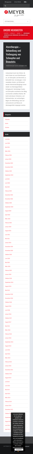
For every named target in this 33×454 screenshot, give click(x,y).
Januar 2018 (8, 314)
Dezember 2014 (9, 370)
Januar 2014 (8, 405)
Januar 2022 (8, 227)
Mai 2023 (7, 187)
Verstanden (19, 449)
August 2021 (8, 231)
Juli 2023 (7, 179)
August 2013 (8, 421)
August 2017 (8, 322)
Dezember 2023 (9, 163)
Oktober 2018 (8, 302)
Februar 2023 (8, 191)
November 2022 (9, 199)
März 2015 (7, 358)
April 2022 (7, 215)
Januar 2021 (8, 242)
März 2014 (7, 397)
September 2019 (9, 282)
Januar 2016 (8, 338)
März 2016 (7, 330)
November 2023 (9, 167)
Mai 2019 (7, 290)
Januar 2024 (8, 159)
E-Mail (25, 2)
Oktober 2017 (8, 318)
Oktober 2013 (8, 413)
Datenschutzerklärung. (18, 447)
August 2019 (8, 286)
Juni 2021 (7, 235)
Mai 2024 (7, 147)
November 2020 (9, 250)
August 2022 (8, 211)
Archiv (18, 33)
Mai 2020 (7, 262)
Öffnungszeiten (8, 2)
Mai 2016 (7, 326)
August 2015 (8, 346)
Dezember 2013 (9, 409)
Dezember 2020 (9, 246)
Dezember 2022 (9, 195)
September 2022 (9, 207)
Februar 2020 (8, 270)
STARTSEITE (6, 33)
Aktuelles (12, 33)
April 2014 (7, 393)
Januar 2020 (8, 274)
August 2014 (8, 378)
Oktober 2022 (8, 203)
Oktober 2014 (8, 374)
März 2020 (7, 266)
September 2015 (9, 342)
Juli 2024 (7, 139)
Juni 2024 (7, 143)
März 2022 (7, 219)
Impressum (26, 446)
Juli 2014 (7, 382)
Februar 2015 (8, 362)
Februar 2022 (8, 223)
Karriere (7, 127)
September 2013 (9, 417)
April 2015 (7, 354)
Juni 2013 (7, 425)
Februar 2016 (8, 334)
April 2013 (7, 429)
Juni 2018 (7, 310)
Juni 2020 (7, 258)
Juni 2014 (7, 386)
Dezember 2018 (9, 294)
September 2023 (9, 175)
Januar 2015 (8, 366)
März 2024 (7, 151)
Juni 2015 (7, 350)
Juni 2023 (7, 183)
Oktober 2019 (8, 278)
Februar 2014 (8, 401)
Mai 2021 (7, 238)
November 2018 (9, 298)
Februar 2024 (8, 155)
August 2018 (8, 306)
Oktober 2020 (8, 254)
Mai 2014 (7, 390)
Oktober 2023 (8, 171)
